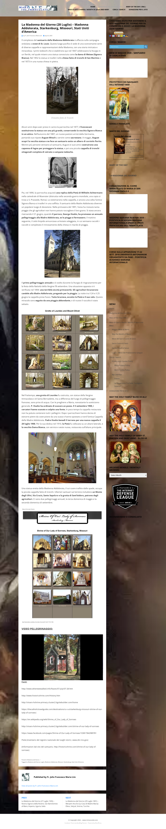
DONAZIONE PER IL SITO (138, 9)
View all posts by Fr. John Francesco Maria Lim (40, 786)
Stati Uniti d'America (78, 762)
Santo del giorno (122, 136)
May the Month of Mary (121, 334)
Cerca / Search (119, 9)
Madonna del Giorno (33, 760)
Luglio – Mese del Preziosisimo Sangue (127, 353)
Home (92, 7)
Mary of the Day (118, 165)
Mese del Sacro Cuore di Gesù (124, 339)
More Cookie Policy (122, 370)
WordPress (98, 823)
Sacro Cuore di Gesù (120, 343)
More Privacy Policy (122, 365)
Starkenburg (67, 762)
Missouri (60, 762)
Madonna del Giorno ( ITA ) (110, 7)
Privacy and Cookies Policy (122, 361)
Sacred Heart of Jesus (120, 348)
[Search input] (127, 46)
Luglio (42, 762)
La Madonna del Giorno (33, 762)
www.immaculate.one (90, 820)
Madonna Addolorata (51, 762)
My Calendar (117, 374)
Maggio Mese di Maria (120, 329)
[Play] (62, 657)
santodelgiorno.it (136, 157)
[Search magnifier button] (146, 46)
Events (117, 378)
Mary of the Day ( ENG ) (136, 7)
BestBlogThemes (82, 823)
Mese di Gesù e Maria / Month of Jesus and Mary (88, 9)
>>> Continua (138, 155)
